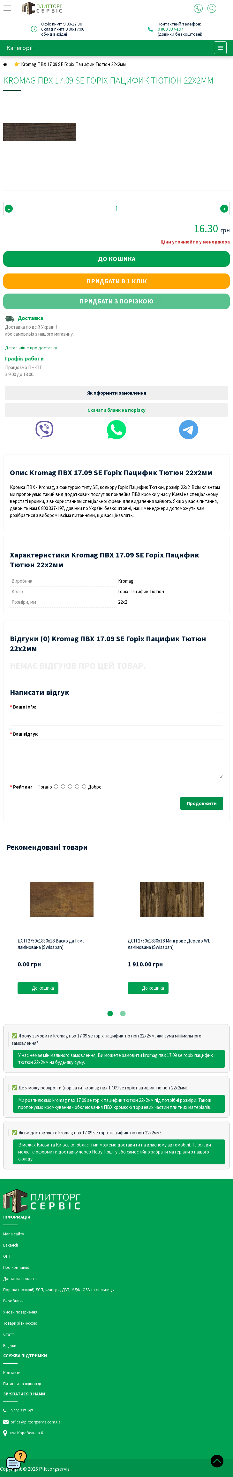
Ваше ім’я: (24, 707)
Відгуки (9, 1345)
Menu (220, 47)
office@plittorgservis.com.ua (32, 1422)
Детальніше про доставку (31, 348)
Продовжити (202, 803)
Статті (9, 1334)
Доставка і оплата (20, 1278)
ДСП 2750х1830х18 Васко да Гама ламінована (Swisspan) (51, 944)
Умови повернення (20, 1312)
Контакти (11, 1372)
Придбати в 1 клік (116, 281)
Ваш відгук (25, 734)
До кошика (116, 259)
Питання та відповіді (22, 1383)
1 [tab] (110, 1014)
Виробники (13, 1301)
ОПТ (7, 1256)
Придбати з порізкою (116, 301)
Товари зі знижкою (20, 1323)
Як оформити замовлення (116, 393)
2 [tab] (123, 1014)
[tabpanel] (61, 934)
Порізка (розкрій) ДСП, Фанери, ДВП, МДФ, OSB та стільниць (58, 1289)
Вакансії (10, 1245)
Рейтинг (23, 787)
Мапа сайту (13, 1234)
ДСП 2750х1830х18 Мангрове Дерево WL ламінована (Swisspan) (169, 944)
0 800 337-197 (170, 29)
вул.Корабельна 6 (26, 1433)
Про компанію (16, 1267)
